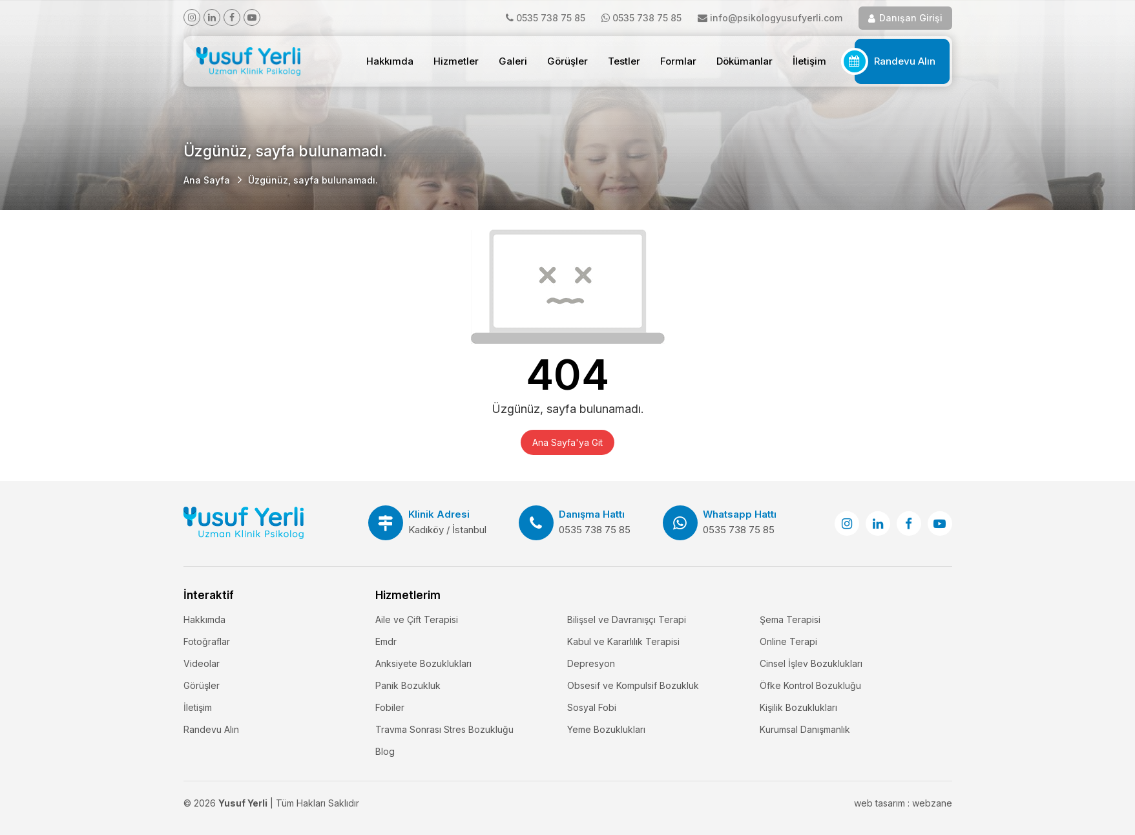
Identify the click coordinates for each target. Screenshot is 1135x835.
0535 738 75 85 (550, 17)
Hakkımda (389, 61)
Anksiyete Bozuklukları (423, 663)
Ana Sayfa (206, 179)
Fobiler (389, 707)
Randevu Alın (904, 61)
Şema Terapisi (790, 619)
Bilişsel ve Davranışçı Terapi (626, 619)
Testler (624, 61)
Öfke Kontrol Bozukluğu (810, 685)
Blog (385, 751)
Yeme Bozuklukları (606, 729)
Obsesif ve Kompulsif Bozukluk (633, 685)
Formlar (678, 61)
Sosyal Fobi (591, 707)
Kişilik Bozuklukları (798, 707)
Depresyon (591, 663)
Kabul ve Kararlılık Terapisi (623, 641)
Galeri (513, 61)
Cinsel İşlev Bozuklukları (811, 663)
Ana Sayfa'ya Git (567, 442)
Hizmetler (456, 61)
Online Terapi (788, 641)
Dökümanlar (744, 61)
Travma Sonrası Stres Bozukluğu (444, 729)
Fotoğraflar (206, 641)
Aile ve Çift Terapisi (416, 619)
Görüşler (567, 61)
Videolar (201, 663)
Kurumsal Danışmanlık (805, 729)
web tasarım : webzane (903, 803)
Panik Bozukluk (408, 685)
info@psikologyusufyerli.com (776, 17)
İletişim (809, 61)
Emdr (386, 641)
